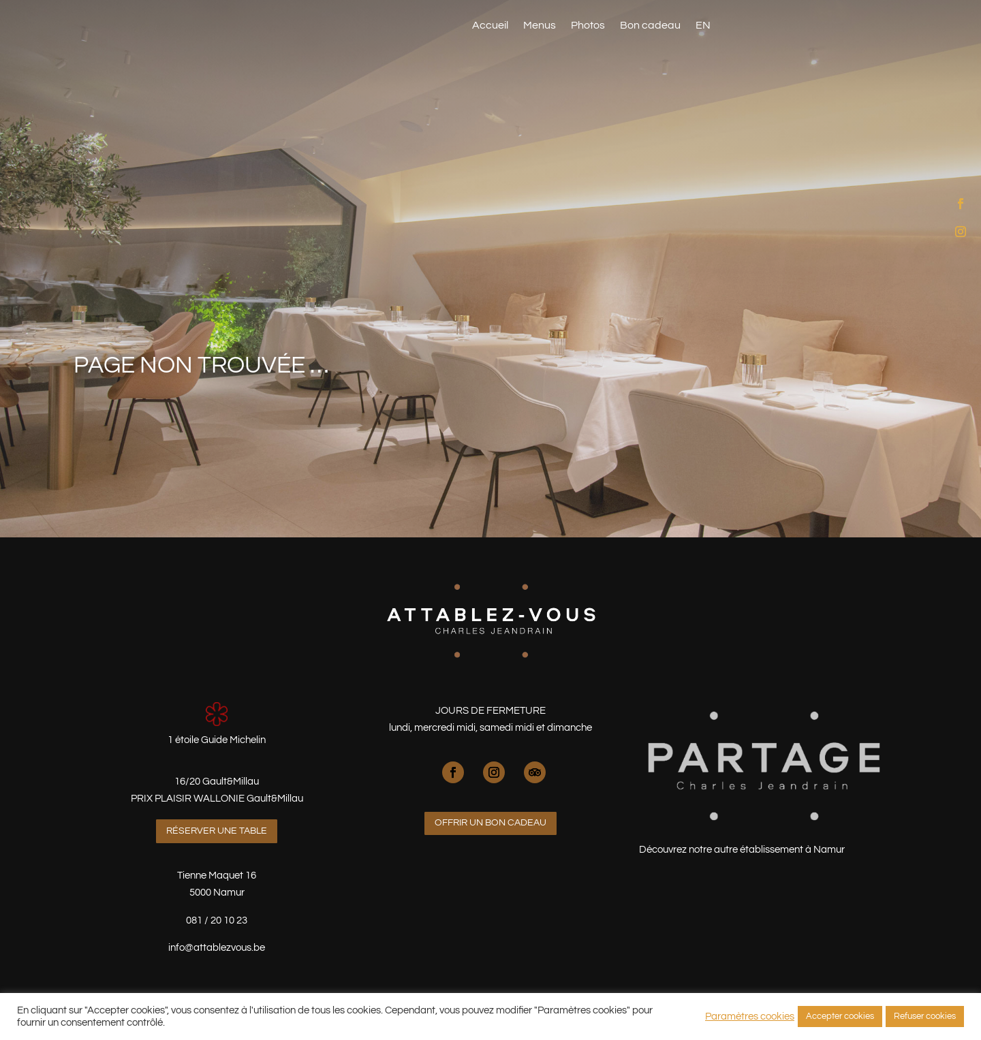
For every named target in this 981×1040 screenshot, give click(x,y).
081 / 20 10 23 (216, 920)
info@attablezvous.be (216, 948)
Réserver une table (823, 23)
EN (703, 25)
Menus (539, 25)
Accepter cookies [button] (840, 1016)
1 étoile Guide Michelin (217, 740)
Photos (588, 25)
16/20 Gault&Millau (216, 781)
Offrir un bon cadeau (490, 823)
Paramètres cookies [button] (749, 1016)
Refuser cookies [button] (925, 1016)
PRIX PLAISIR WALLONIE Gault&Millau (217, 798)
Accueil (490, 25)
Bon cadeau (650, 25)
